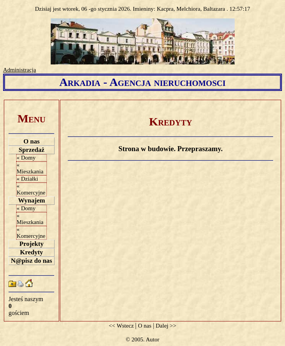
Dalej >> (166, 326)
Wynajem (31, 200)
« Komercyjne (31, 189)
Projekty (32, 243)
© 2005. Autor (142, 339)
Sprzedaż (31, 149)
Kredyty (31, 252)
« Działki (27, 179)
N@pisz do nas (31, 260)
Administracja (19, 70)
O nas (31, 141)
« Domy (26, 158)
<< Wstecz (121, 326)
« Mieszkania (30, 168)
